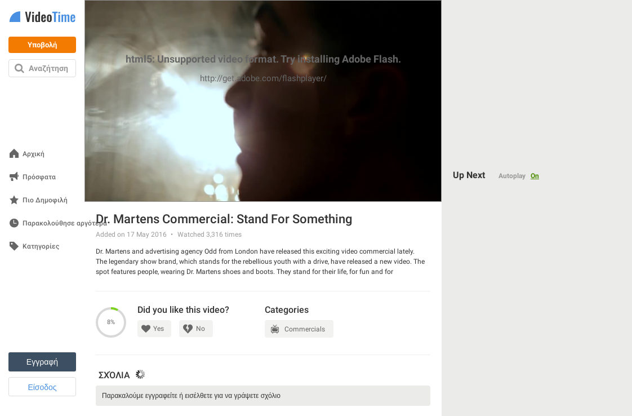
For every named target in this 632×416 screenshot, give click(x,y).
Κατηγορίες (41, 246)
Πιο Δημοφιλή (45, 200)
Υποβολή (42, 45)
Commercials (304, 329)
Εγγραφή (42, 361)
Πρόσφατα (39, 177)
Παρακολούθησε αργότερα (65, 223)
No (200, 329)
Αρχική (33, 154)
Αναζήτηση (48, 68)
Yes (158, 329)
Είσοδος (42, 387)
